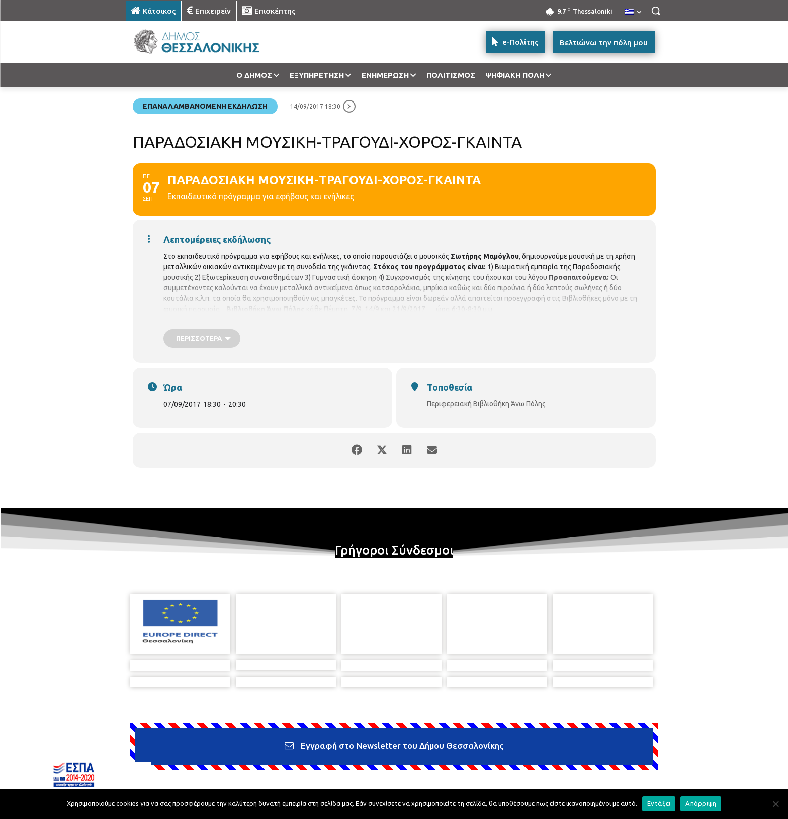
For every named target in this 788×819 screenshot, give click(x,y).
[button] (656, 11)
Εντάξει (659, 803)
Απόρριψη (700, 803)
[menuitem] (633, 12)
